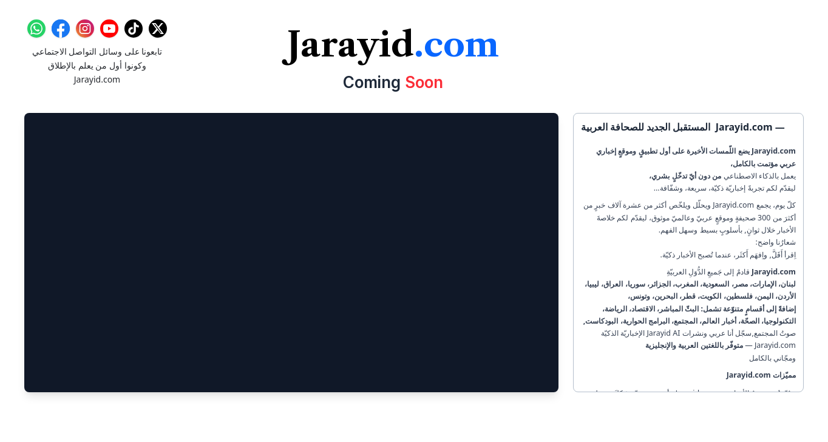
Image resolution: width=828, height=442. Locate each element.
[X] (158, 28)
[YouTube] (109, 28)
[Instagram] (85, 28)
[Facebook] (61, 28)
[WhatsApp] (36, 28)
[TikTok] (133, 28)
